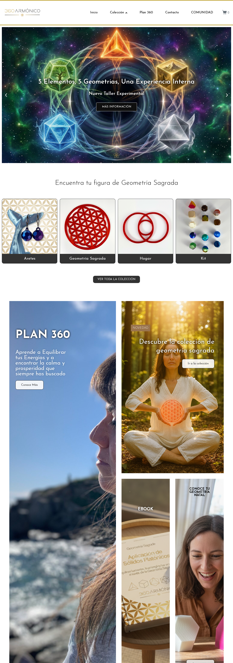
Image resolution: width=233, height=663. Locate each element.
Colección (118, 12)
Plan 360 (146, 12)
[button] (6, 95)
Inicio (94, 12)
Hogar (145, 259)
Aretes (29, 259)
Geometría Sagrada (87, 259)
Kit (203, 259)
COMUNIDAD (202, 12)
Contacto (172, 12)
